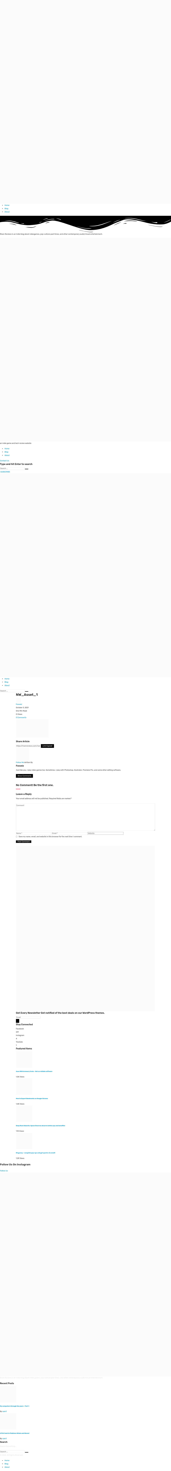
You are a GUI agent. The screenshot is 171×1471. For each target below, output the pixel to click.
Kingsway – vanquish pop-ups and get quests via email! (35, 1153)
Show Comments (24, 776)
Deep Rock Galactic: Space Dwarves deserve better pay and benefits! (40, 1125)
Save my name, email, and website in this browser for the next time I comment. (50, 837)
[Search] (12, 468)
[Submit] (26, 691)
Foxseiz (19, 704)
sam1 (5, 1411)
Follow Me (20, 762)
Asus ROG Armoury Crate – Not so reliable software (34, 1071)
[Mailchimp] (17, 1021)
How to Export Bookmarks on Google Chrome (32, 1098)
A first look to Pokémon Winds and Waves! (14, 1433)
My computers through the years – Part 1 (14, 1406)
